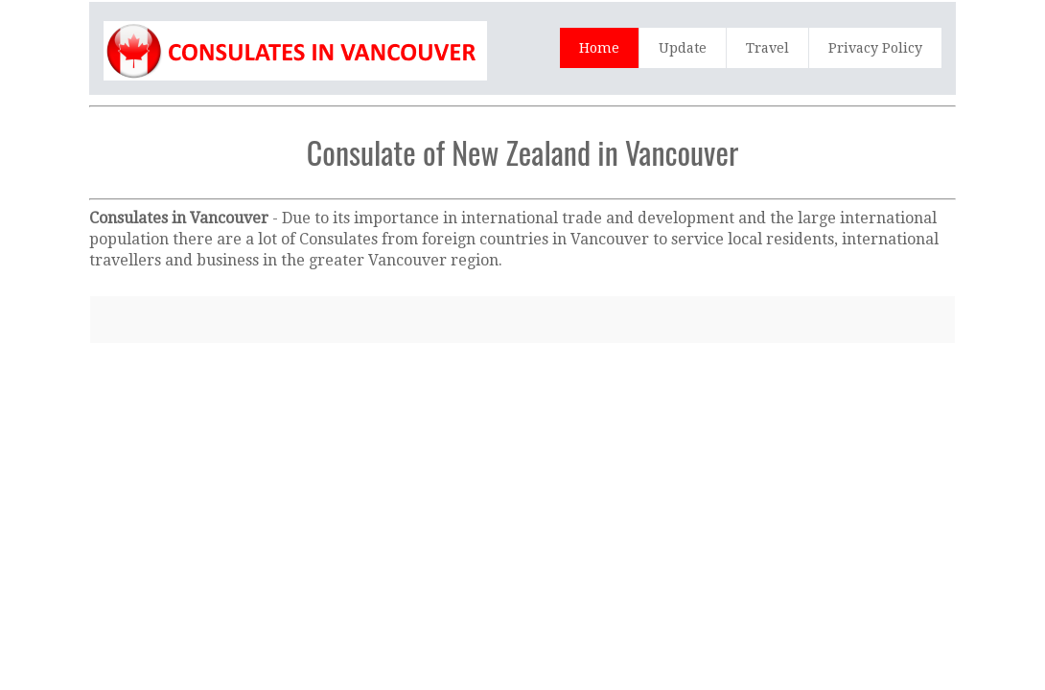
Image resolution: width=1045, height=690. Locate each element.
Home (599, 48)
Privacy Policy (875, 48)
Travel (767, 48)
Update (683, 48)
